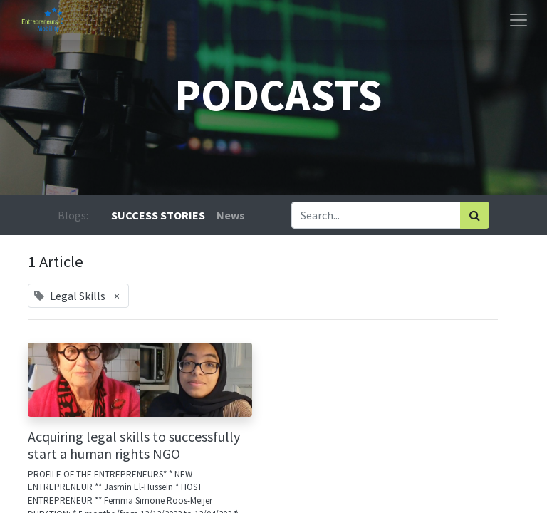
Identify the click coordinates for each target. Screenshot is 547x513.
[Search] (474, 215)
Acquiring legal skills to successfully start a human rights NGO (134, 445)
